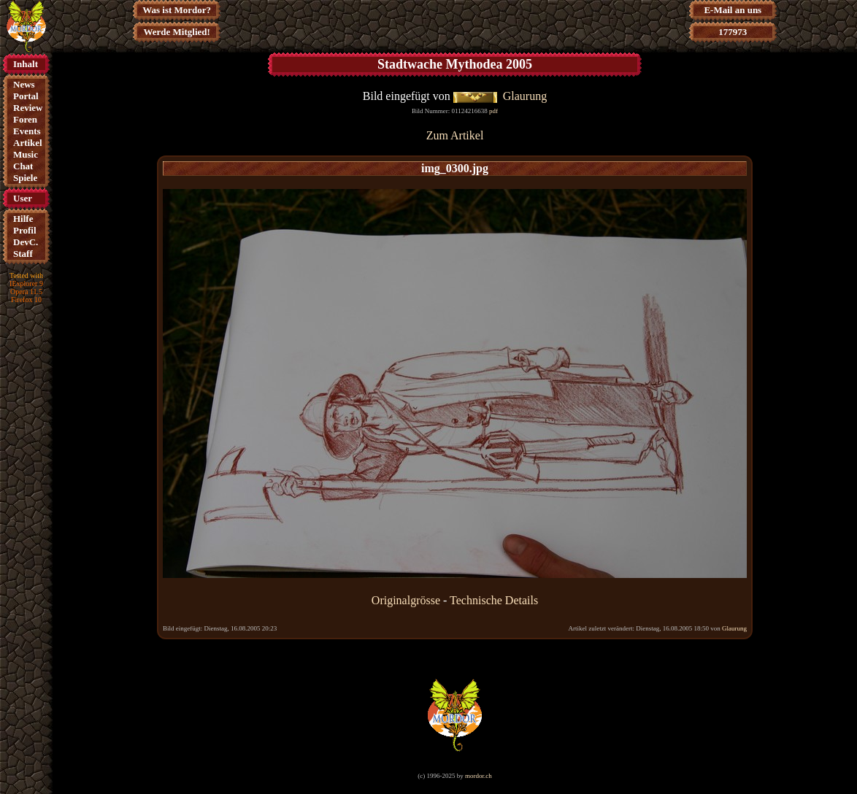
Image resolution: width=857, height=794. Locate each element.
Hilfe (23, 218)
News (24, 84)
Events (27, 131)
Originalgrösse (406, 600)
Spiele (25, 177)
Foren (25, 119)
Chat (23, 166)
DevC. (25, 241)
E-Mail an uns (732, 9)
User (22, 198)
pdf (493, 111)
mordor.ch (478, 775)
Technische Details (494, 600)
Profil (24, 230)
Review (27, 107)
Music (25, 154)
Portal (26, 95)
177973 (732, 31)
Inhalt (25, 63)
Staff (23, 253)
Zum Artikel (455, 135)
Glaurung (525, 96)
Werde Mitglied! (177, 31)
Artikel (27, 142)
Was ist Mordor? (176, 9)
